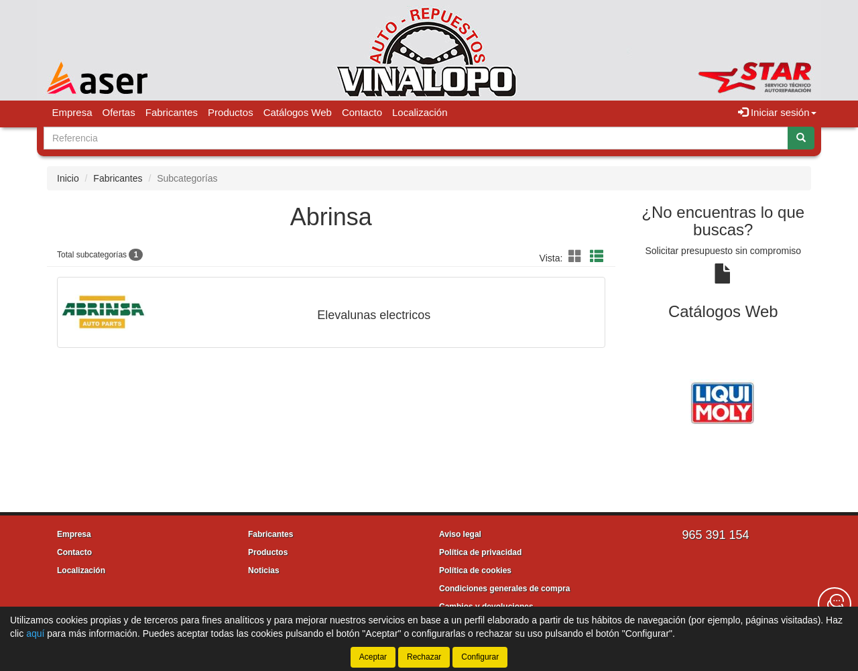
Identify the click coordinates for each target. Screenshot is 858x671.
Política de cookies (475, 570)
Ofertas (119, 112)
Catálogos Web (297, 112)
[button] (577, 256)
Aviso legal (460, 534)
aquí (35, 633)
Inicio (68, 178)
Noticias (264, 570)
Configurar (480, 657)
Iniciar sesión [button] (777, 112)
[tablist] (723, 401)
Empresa (72, 112)
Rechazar (424, 657)
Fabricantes (171, 112)
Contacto (362, 112)
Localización (420, 112)
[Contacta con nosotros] (834, 604)
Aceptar (373, 657)
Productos (230, 112)
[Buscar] (801, 138)
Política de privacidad (480, 552)
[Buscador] (416, 138)
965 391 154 (715, 535)
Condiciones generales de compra (504, 588)
